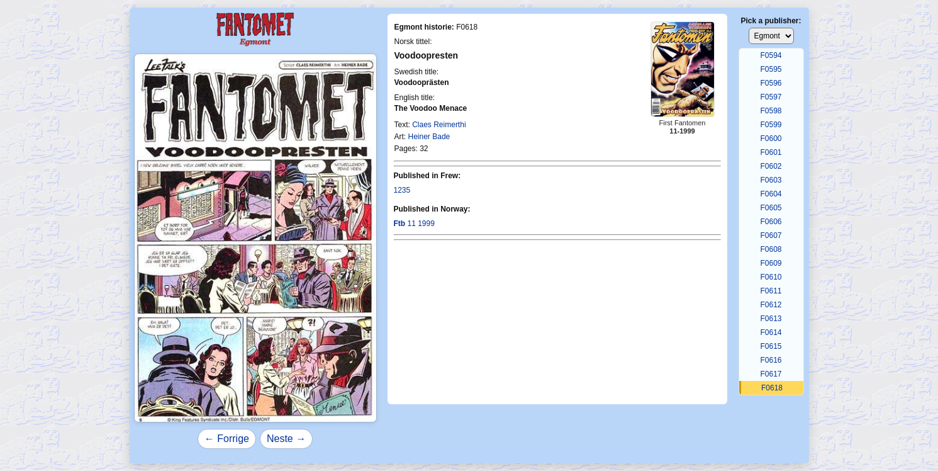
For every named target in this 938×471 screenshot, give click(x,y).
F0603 (770, 180)
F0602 (770, 166)
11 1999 (414, 223)
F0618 (772, 387)
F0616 (770, 360)
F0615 (770, 346)
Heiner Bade (429, 136)
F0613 (770, 318)
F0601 (770, 152)
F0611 (770, 291)
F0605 (770, 207)
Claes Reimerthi (439, 124)
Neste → (286, 438)
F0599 (770, 124)
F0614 (770, 332)
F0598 (770, 110)
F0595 (770, 69)
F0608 (770, 249)
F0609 (770, 263)
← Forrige (226, 438)
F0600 (770, 138)
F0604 (770, 194)
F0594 (770, 55)
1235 (402, 190)
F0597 (770, 97)
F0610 (770, 277)
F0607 (770, 235)
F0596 (770, 83)
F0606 (770, 221)
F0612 (770, 304)
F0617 (770, 374)
